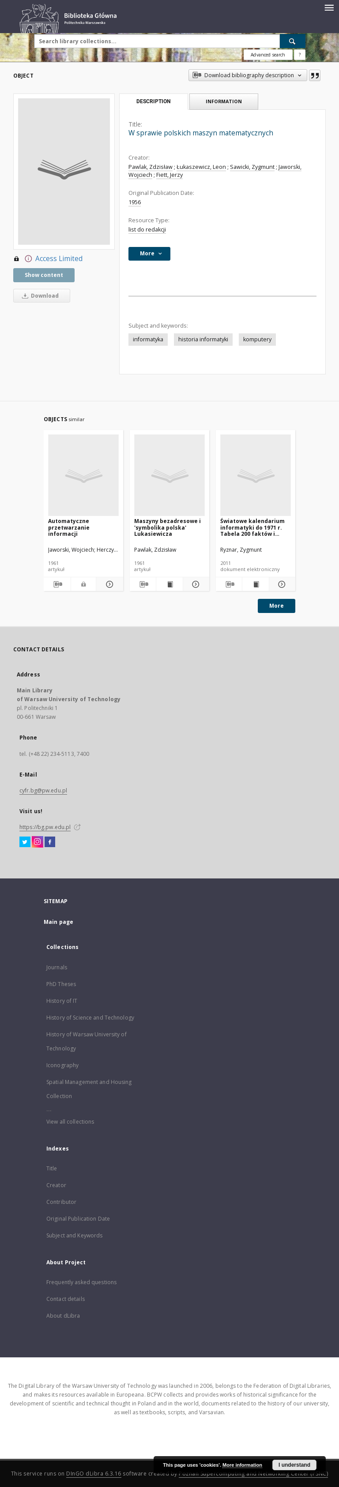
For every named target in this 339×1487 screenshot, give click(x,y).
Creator (56, 1185)
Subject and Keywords (74, 1235)
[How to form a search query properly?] (299, 54)
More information (242, 1465)
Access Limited (48, 259)
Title (51, 1168)
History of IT (62, 1001)
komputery (257, 339)
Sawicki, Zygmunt (252, 167)
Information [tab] (224, 101)
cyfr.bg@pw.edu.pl (43, 790)
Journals (56, 967)
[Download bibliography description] (57, 584)
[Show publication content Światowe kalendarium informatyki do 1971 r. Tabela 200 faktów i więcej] (255, 584)
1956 (134, 202)
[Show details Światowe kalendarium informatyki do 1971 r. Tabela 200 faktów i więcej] (281, 584)
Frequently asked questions (81, 1282)
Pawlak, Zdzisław (150, 167)
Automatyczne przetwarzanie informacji (69, 527)
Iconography (62, 1065)
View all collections (70, 1121)
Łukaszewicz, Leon (201, 167)
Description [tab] (153, 101)
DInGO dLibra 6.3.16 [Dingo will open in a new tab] (93, 1473)
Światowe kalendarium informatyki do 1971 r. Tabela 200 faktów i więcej (252, 527)
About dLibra (63, 1315)
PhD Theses (61, 984)
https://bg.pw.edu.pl (45, 827)
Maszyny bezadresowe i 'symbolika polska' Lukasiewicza (167, 527)
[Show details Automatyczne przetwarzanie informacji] (108, 584)
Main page (58, 922)
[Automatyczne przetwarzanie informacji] (83, 475)
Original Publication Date (78, 1218)
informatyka (148, 339)
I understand (294, 1465)
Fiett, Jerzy (169, 175)
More (276, 605)
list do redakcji (147, 229)
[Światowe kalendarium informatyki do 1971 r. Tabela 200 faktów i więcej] (255, 475)
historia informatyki (203, 339)
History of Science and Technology (90, 1017)
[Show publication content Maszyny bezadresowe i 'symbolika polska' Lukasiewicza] (169, 584)
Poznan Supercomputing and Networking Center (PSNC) (253, 1473)
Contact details (65, 1299)
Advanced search (268, 55)
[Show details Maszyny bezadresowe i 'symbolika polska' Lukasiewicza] (195, 584)
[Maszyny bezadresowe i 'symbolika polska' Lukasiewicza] (169, 475)
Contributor (61, 1202)
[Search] (292, 41)
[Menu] (329, 7)
